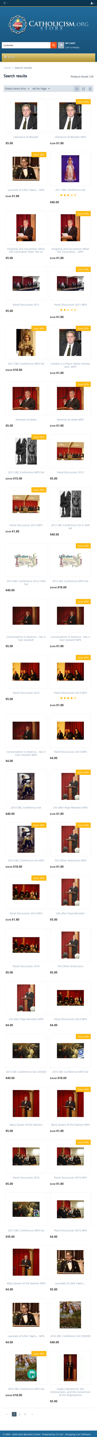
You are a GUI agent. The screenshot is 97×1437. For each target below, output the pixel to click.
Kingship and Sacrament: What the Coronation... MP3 (70, 251)
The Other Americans (70, 966)
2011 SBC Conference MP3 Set (26, 363)
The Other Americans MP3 (70, 860)
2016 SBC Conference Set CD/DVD (70, 1336)
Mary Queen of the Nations (26, 1124)
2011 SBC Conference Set (70, 190)
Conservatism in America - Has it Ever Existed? (26, 638)
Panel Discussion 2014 (26, 966)
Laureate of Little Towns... (70, 1283)
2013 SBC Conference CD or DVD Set (26, 583)
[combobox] (26, 45)
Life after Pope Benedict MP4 (26, 1019)
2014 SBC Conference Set (26, 807)
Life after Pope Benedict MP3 (70, 807)
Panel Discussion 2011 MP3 (70, 304)
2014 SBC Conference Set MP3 (26, 860)
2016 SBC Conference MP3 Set (26, 1389)
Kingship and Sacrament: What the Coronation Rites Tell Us (26, 251)
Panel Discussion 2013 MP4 (70, 751)
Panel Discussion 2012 (70, 472)
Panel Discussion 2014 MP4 (70, 1019)
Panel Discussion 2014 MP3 (26, 913)
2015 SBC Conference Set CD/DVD (26, 1071)
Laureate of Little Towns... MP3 (26, 190)
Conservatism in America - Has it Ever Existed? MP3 (70, 638)
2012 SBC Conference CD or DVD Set (70, 527)
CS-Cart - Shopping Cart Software (73, 1434)
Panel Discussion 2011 (26, 304)
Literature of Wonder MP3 (70, 137)
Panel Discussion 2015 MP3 (70, 1177)
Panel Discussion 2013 (26, 692)
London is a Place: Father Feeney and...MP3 (70, 365)
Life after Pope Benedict (70, 913)
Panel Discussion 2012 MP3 (26, 525)
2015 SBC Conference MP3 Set (70, 1071)
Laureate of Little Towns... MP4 (26, 1336)
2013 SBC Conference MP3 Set (70, 581)
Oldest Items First (17, 89)
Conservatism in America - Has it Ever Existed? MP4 (26, 753)
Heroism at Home (26, 419)
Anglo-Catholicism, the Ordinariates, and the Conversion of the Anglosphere (70, 1392)
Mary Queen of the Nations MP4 (26, 1283)
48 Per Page (41, 89)
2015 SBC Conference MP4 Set (26, 1230)
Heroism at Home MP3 (70, 419)
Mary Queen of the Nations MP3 (70, 1124)
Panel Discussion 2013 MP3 (70, 692)
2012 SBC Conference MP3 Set (26, 472)
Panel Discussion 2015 (26, 1177)
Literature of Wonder (26, 137)
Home (7, 67)
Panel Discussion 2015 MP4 (70, 1230)
